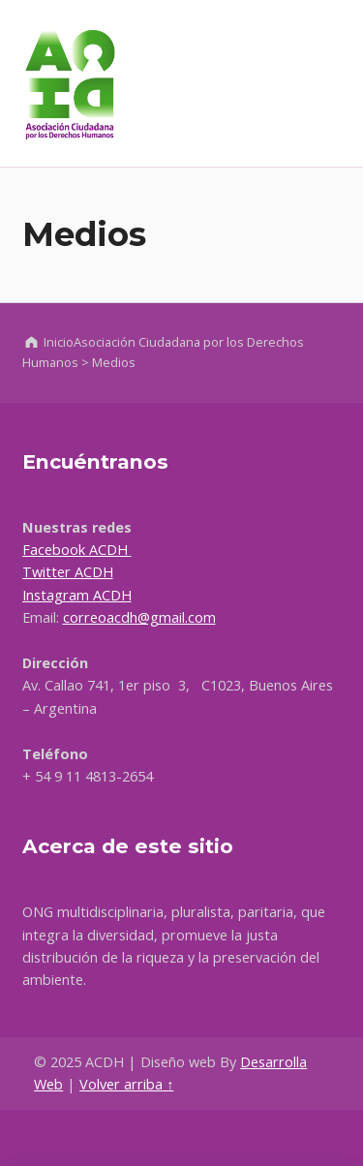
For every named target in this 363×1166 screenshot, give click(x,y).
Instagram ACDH (77, 595)
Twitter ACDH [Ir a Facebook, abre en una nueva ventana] (67, 572)
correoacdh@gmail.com (139, 617)
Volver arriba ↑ (126, 1084)
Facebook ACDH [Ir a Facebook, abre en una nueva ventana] (77, 549)
